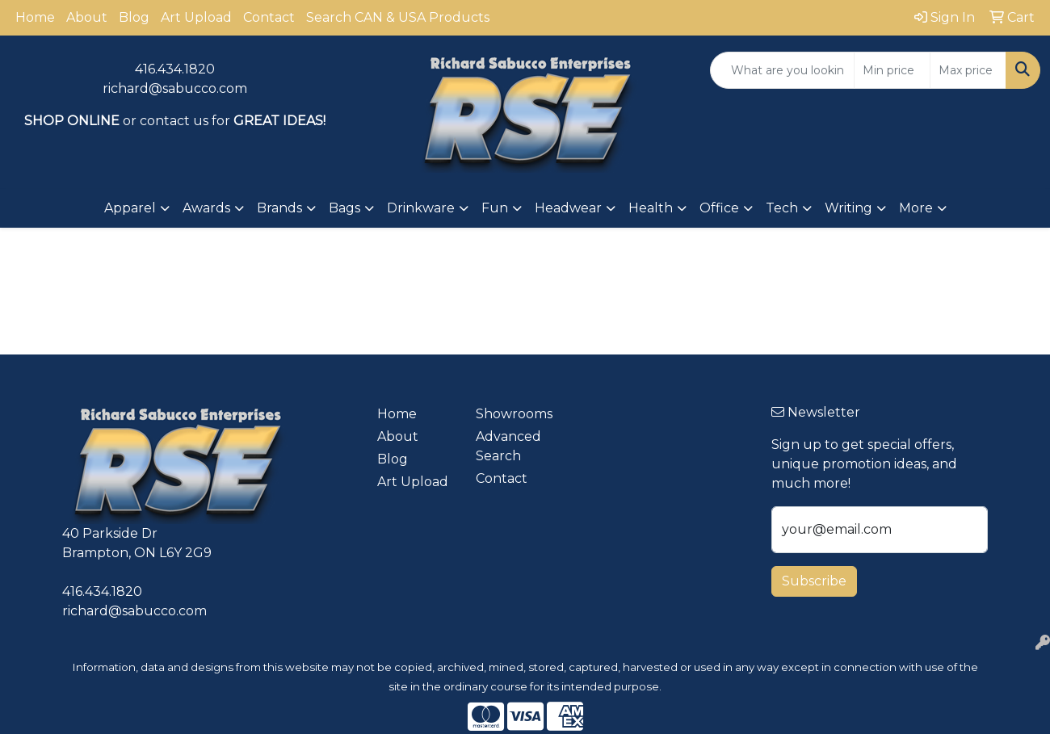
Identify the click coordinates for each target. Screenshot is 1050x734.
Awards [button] (206, 208)
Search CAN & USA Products (397, 17)
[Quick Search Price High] (968, 70)
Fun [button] (494, 208)
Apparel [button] (130, 208)
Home (35, 17)
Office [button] (719, 208)
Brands (279, 208)
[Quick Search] (782, 70)
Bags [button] (344, 208)
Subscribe (814, 581)
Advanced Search (508, 446)
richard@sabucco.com (175, 88)
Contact (269, 17)
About (86, 17)
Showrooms (514, 414)
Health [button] (650, 208)
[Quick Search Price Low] (892, 70)
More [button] (916, 208)
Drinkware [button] (421, 208)
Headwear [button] (568, 208)
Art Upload (196, 17)
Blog (134, 17)
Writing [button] (848, 208)
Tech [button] (782, 208)
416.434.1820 (175, 69)
